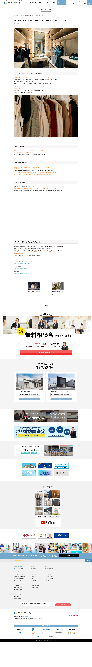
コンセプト (17, 573)
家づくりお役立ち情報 (36, 586)
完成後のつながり (18, 586)
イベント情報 (52, 2)
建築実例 (40, 2)
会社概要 (47, 584)
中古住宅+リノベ (84, 3)
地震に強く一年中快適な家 (20, 577)
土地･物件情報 (68, 3)
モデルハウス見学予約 (62, 2)
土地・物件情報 (18, 600)
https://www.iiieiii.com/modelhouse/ (22, 263)
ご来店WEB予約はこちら (64, 605)
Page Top (86, 561)
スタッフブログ (35, 584)
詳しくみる (30, 399)
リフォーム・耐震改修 (19, 593)
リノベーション (18, 595)
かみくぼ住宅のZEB (49, 580)
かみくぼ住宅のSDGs (50, 575)
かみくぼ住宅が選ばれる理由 (20, 575)
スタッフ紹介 (48, 573)
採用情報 (47, 582)
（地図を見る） (40, 620)
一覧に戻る (46, 305)
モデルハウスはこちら (29, 618)
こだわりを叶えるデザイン (20, 580)
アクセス (51, 605)
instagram (74, 617)
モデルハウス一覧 (18, 589)
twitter (72, 617)
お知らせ (33, 573)
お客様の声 (46, 2)
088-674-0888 (20, 621)
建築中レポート (35, 589)
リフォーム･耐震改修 (74, 3)
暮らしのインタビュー (36, 580)
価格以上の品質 (18, 582)
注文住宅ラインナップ (33, 2)
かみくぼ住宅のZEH (49, 577)
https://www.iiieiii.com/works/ (20, 273)
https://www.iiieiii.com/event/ (20, 268)
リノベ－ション (79, 3)
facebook (69, 617)
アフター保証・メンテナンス (20, 584)
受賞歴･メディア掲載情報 (35, 605)
